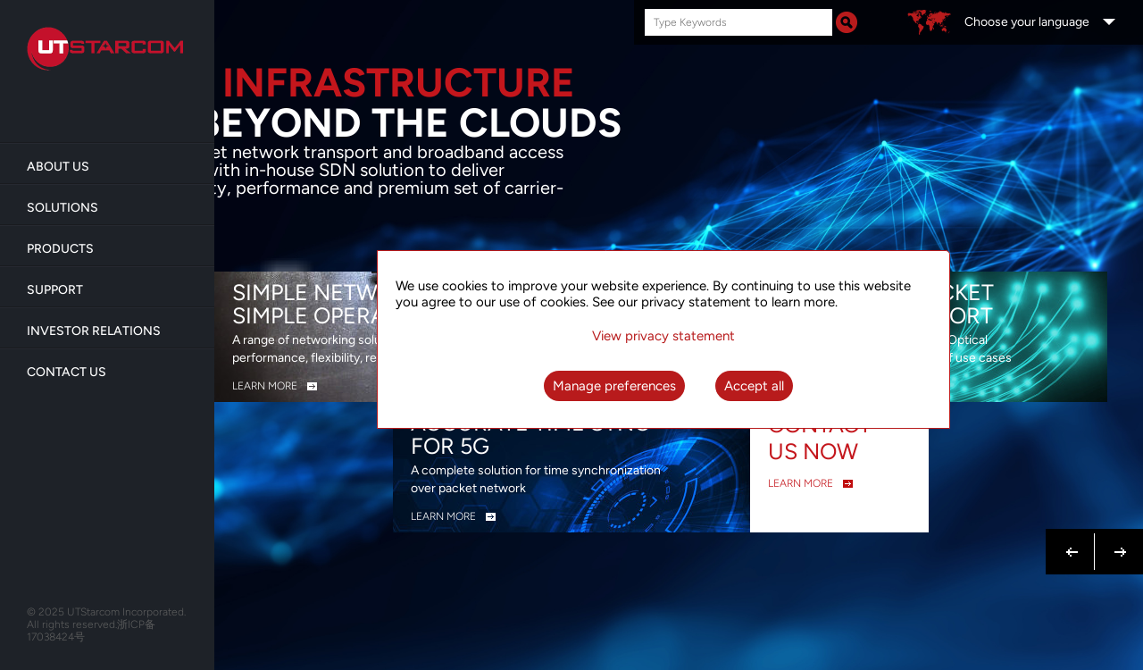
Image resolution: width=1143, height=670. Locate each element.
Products (60, 248)
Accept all (754, 386)
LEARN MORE (264, 386)
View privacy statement (663, 336)
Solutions (62, 207)
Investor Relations (94, 331)
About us (58, 166)
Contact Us (66, 372)
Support (55, 289)
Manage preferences (614, 386)
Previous (1072, 541)
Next (1116, 541)
